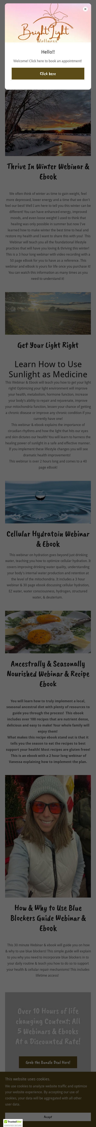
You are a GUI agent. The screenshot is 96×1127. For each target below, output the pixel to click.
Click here (48, 74)
